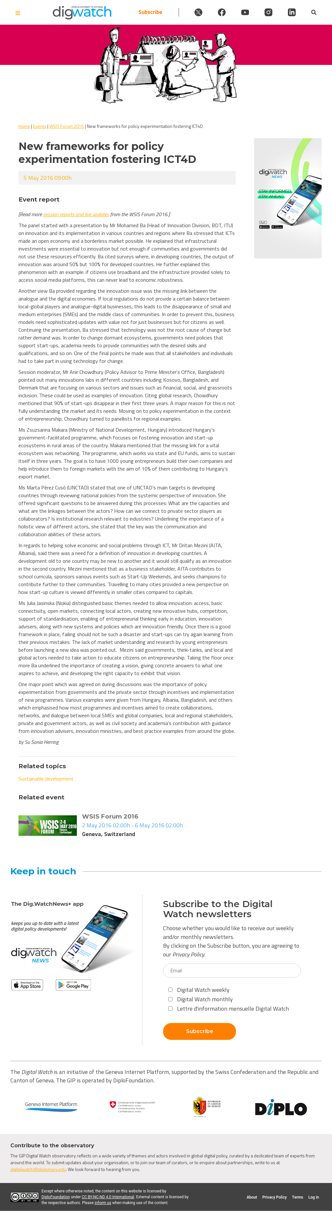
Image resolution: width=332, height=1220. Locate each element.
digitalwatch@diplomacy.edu (38, 1169)
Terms (297, 1197)
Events (39, 126)
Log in (313, 1197)
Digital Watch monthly (200, 999)
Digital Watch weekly (199, 989)
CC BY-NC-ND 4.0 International (108, 1197)
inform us (103, 1203)
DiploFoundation (56, 1197)
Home (24, 126)
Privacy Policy (188, 954)
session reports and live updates (76, 214)
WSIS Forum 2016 (66, 126)
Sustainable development (46, 779)
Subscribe (150, 12)
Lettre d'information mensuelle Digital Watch (228, 1008)
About (252, 1197)
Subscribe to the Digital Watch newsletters (218, 909)
